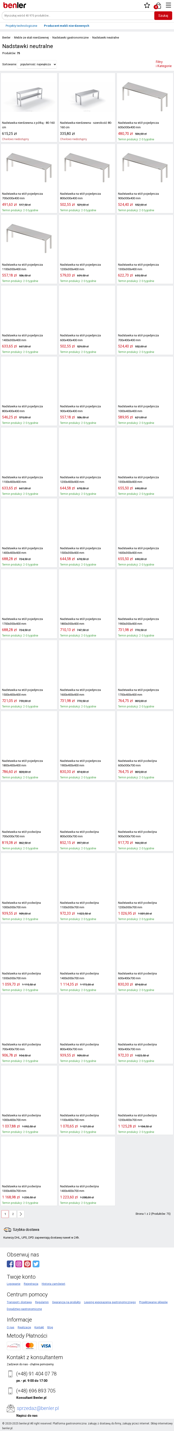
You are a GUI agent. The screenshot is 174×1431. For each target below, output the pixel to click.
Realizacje (24, 1327)
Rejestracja (31, 1283)
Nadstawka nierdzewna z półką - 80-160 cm (27, 125)
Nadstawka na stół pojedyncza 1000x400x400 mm (137, 409)
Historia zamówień (53, 1283)
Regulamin (42, 1302)
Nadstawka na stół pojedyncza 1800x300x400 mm (79, 621)
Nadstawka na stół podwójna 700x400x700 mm (29, 1047)
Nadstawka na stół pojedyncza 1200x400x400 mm (79, 479)
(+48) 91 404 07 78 (36, 1374)
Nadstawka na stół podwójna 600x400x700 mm (145, 976)
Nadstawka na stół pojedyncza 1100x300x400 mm (21, 267)
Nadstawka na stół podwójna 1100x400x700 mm (78, 1118)
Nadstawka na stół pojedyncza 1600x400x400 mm (79, 692)
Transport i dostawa (19, 1302)
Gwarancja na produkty (66, 1302)
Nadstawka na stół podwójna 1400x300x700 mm (78, 976)
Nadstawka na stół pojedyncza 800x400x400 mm (21, 409)
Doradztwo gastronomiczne (24, 1309)
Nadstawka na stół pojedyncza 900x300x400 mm (137, 196)
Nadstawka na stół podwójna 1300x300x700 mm (20, 976)
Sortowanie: (9, 64)
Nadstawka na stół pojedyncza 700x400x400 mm (137, 338)
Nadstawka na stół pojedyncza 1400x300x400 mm (21, 338)
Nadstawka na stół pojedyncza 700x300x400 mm (21, 196)
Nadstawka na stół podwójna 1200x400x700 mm (136, 1118)
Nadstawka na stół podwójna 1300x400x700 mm (20, 1189)
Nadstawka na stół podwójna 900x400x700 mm (145, 1047)
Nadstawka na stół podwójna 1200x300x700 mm (136, 905)
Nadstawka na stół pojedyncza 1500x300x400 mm (79, 550)
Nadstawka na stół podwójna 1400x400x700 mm (78, 1189)
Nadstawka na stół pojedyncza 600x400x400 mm (79, 338)
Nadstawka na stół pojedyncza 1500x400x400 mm (21, 692)
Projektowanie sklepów (153, 1302)
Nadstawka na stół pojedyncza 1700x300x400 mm (21, 621)
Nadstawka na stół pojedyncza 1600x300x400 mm (137, 550)
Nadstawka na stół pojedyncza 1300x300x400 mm (137, 267)
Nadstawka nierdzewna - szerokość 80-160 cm (87, 125)
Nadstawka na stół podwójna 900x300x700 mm (145, 834)
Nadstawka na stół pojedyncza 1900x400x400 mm (79, 763)
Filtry (164, 64)
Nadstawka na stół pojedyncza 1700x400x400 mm (137, 692)
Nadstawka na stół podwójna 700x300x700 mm (29, 834)
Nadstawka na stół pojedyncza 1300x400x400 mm (137, 479)
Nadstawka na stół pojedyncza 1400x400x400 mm (21, 550)
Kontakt (39, 1327)
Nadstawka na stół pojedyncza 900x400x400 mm (79, 409)
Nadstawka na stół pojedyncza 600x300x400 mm (137, 125)
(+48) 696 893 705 (36, 1391)
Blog (50, 1327)
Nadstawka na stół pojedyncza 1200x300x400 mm (79, 267)
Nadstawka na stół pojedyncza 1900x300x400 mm (137, 621)
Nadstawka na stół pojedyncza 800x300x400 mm (79, 196)
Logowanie (13, 1283)
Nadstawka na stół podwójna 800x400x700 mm (87, 1047)
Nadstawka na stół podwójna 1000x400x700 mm (20, 1118)
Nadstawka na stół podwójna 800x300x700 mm (87, 834)
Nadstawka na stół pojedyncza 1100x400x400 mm (21, 479)
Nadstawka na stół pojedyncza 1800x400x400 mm (21, 763)
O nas (10, 1327)
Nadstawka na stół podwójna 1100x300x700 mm (78, 905)
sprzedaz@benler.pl (38, 1408)
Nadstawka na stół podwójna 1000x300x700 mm (20, 905)
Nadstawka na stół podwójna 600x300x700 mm (145, 763)
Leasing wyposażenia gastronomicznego (110, 1302)
